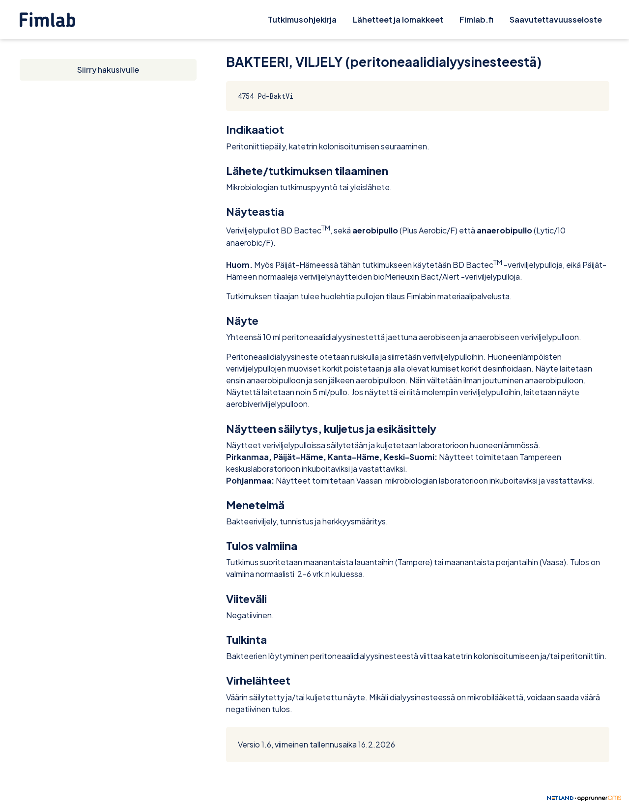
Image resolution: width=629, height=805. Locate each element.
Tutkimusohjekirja (302, 19)
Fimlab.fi (476, 19)
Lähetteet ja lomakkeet (398, 19)
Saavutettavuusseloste (556, 19)
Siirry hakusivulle (108, 69)
